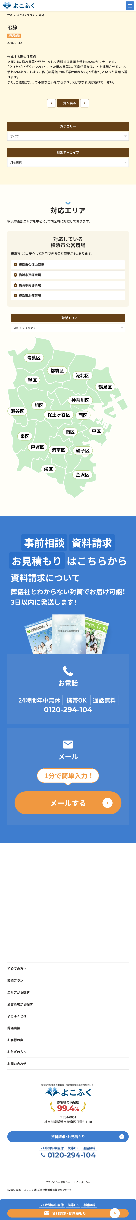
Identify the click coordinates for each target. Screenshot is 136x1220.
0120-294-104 (68, 709)
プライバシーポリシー (57, 1182)
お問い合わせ (16, 1063)
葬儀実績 (13, 1028)
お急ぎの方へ (16, 1051)
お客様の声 (15, 1039)
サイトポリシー (82, 1182)
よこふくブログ (25, 15)
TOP (9, 15)
